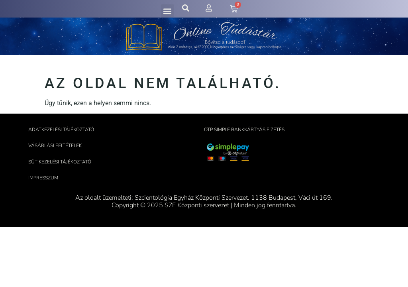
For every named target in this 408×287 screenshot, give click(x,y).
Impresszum (43, 178)
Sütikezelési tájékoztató (59, 162)
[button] (167, 11)
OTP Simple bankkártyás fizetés (244, 129)
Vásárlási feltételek (55, 145)
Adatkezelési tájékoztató (61, 129)
